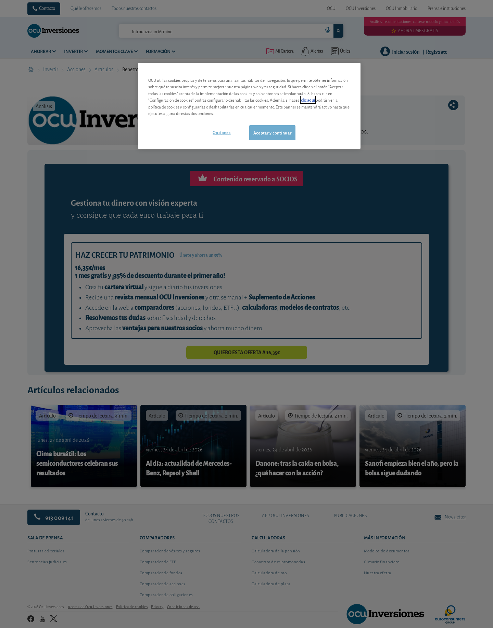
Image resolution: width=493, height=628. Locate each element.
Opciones (221, 132)
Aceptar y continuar (272, 132)
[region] (249, 106)
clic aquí (308, 100)
